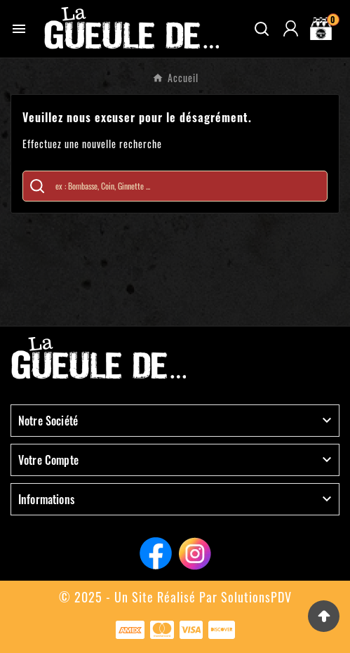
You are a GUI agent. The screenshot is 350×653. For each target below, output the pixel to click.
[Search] (37, 186)
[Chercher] (187, 186)
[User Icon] (291, 28)
